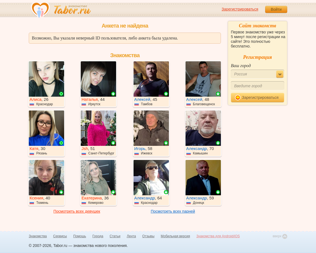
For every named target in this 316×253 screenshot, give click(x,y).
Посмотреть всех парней (173, 211)
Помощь (79, 236)
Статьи (115, 236)
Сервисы (60, 236)
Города (97, 236)
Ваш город (241, 65)
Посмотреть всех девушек (76, 211)
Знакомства (38, 236)
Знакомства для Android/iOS (218, 236)
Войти (276, 9)
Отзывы (148, 236)
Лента (131, 236)
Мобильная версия (175, 236)
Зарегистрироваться (240, 9)
